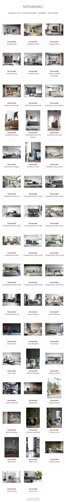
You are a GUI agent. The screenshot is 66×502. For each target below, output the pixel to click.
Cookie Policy (36, 500)
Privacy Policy (29, 500)
